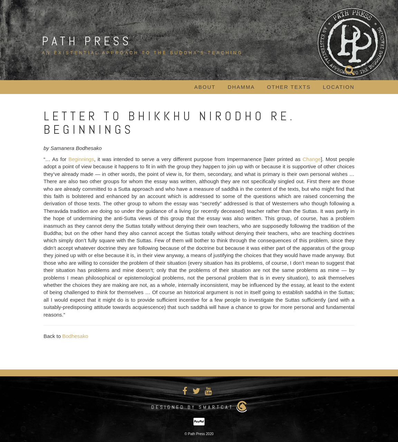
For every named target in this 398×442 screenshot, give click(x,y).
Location (338, 87)
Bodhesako (75, 336)
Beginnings (81, 159)
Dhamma (241, 87)
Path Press (87, 41)
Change (312, 159)
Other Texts (289, 87)
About (205, 87)
